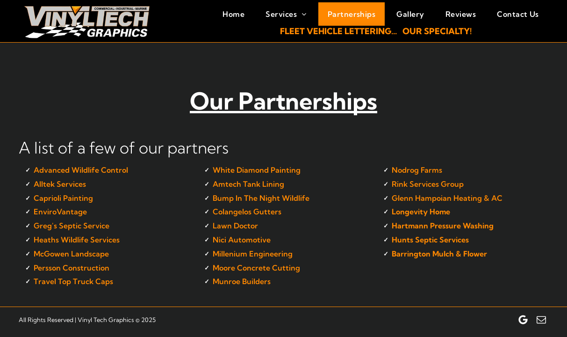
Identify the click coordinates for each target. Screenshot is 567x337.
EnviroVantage (60, 211)
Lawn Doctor (235, 225)
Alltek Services (60, 184)
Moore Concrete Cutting (256, 267)
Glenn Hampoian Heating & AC (447, 198)
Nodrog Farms (417, 170)
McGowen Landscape (71, 253)
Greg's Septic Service (71, 225)
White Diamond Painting (257, 170)
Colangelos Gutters (247, 211)
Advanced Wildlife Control (81, 170)
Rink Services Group (428, 184)
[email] (541, 320)
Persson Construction (71, 267)
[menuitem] (232, 14)
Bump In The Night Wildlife (261, 198)
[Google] (523, 320)
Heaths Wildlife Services (77, 239)
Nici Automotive (242, 239)
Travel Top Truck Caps (73, 281)
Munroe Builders (242, 281)
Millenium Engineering (253, 253)
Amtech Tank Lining (248, 184)
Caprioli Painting (63, 198)
